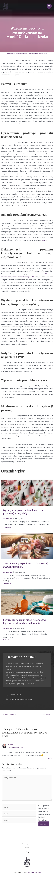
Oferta (44, 240)
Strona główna (27, 844)
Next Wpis (47, 715)
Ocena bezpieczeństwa (24, 54)
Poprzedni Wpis (9, 714)
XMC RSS (10, 745)
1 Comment (11, 54)
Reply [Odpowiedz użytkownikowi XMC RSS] (50, 758)
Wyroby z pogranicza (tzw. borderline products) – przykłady (23, 511)
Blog (27, 852)
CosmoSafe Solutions (33, 872)
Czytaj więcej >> (8, 527)
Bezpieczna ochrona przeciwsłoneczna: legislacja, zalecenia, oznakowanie (24, 621)
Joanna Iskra (7, 519)
